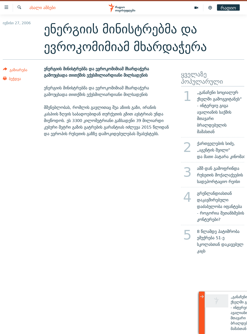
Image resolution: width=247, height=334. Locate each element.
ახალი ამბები (42, 8)
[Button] (15, 71)
